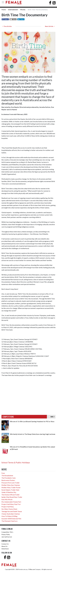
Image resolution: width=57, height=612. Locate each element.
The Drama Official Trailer (10, 495)
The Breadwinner (7, 475)
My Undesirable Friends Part (11, 502)
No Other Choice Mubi (9, 509)
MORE (53, 417)
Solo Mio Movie (6, 499)
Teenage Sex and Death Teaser (11, 511)
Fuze (3, 473)
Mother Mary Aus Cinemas (10, 485)
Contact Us (5, 544)
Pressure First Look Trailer (10, 483)
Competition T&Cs (7, 532)
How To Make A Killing (9, 516)
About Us (4, 546)
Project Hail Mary (7, 507)
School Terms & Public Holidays (15, 462)
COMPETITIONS (8, 416)
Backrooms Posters (8, 480)
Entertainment (13, 9)
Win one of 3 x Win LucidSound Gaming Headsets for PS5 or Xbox (32, 421)
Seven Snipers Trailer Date (10, 490)
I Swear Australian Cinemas (10, 514)
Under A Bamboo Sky (8, 492)
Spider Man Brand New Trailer (11, 497)
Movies (22, 9)
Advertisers (5, 549)
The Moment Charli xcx (9, 521)
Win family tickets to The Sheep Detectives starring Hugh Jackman (32, 434)
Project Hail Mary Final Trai (10, 504)
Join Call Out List (6, 537)
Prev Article (7, 26)
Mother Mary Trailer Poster (11, 487)
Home (3, 9)
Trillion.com (31, 569)
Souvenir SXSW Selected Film (11, 519)
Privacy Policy (5, 534)
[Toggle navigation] (3, 2)
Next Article (50, 26)
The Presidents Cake (8, 478)
